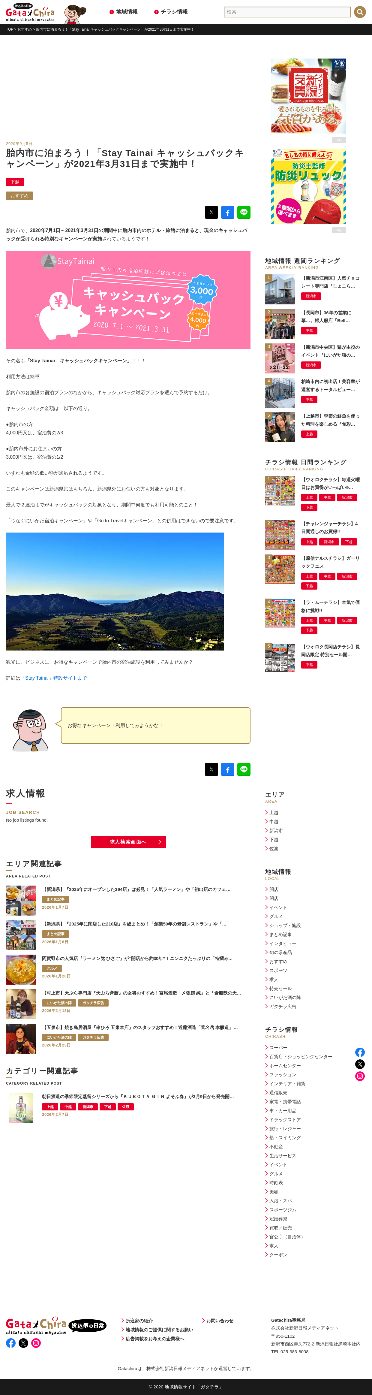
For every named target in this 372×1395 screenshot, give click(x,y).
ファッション (282, 1074)
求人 (273, 979)
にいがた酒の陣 (285, 997)
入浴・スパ (280, 1200)
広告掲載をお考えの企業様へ (155, 1338)
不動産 (276, 1146)
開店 (273, 889)
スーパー (278, 1047)
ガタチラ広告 (282, 1006)
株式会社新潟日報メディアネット (180, 1368)
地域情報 (127, 12)
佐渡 (273, 848)
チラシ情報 (174, 12)
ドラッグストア (285, 1119)
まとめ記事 (280, 934)
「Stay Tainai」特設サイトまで (53, 678)
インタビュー (282, 943)
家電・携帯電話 (285, 1101)
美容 (273, 1191)
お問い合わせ (219, 1320)
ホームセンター (285, 1065)
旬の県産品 (280, 952)
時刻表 (276, 1182)
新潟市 (276, 830)
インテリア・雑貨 (287, 1083)
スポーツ (278, 970)
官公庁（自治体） (287, 1236)
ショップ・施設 (285, 925)
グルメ (276, 916)
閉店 (273, 898)
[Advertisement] (128, 95)
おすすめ (19, 195)
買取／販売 (280, 1227)
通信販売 (278, 1092)
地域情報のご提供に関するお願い (159, 1329)
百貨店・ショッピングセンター (300, 1056)
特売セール (280, 988)
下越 (15, 181)
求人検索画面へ (128, 841)
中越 (273, 821)
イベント (278, 907)
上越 (273, 812)
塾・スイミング (285, 1137)
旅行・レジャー (285, 1128)
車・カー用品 (282, 1110)
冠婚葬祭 (278, 1218)
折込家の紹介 (139, 1320)
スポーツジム (282, 1209)
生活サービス (282, 1155)
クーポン (278, 1254)
